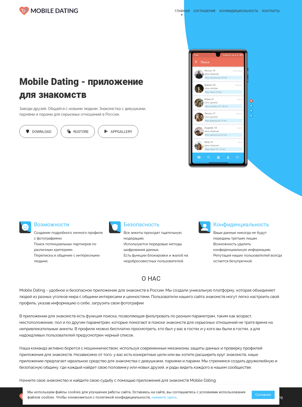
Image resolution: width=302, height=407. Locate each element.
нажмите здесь (164, 397)
